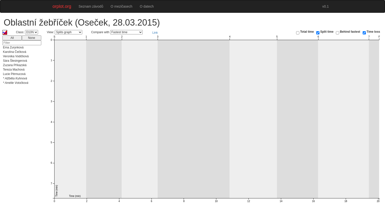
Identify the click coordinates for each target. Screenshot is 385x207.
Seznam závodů (91, 6)
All (12, 38)
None (31, 38)
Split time (326, 31)
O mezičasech (121, 6)
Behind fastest (350, 31)
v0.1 (325, 6)
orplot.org (62, 6)
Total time (307, 31)
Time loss (373, 31)
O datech (147, 6)
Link (155, 32)
